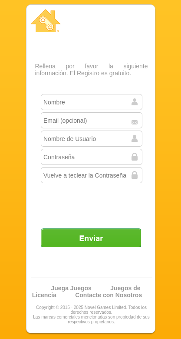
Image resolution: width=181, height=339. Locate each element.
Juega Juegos (71, 288)
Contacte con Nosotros (108, 295)
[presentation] (92, 202)
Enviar (90, 237)
